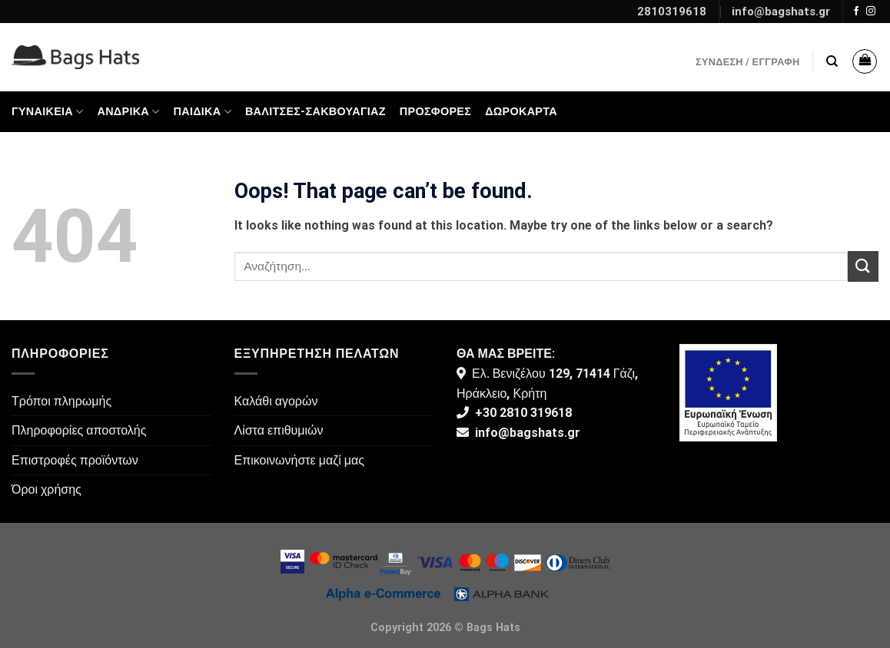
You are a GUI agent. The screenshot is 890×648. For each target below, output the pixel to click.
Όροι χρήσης (46, 489)
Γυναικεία (48, 111)
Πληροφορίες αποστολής (79, 430)
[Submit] (863, 266)
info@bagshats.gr (781, 11)
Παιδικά (202, 111)
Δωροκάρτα (521, 111)
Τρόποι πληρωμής (61, 401)
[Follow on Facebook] (856, 11)
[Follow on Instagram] (870, 11)
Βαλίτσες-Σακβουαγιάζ (315, 111)
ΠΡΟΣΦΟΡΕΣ (435, 111)
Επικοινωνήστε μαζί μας (299, 460)
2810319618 (671, 11)
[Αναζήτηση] (832, 61)
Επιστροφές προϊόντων (75, 460)
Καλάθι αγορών (276, 401)
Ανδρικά (129, 111)
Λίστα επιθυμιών (279, 430)
